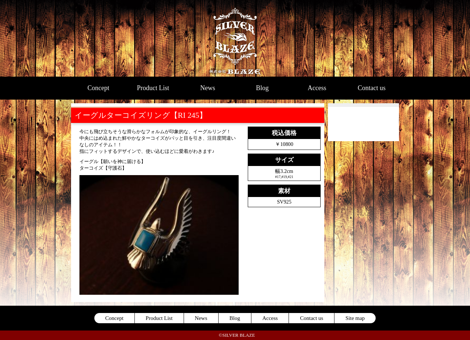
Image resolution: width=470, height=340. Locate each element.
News (207, 88)
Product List (153, 88)
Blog (262, 88)
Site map (355, 318)
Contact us (372, 88)
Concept (98, 88)
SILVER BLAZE (235, 38)
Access (317, 88)
